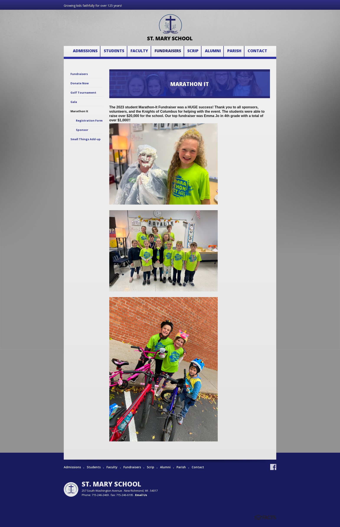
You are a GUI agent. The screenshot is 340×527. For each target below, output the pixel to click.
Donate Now (79, 83)
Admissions (85, 51)
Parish (234, 51)
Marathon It (79, 111)
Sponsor (82, 130)
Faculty (139, 51)
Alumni (213, 51)
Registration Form (89, 120)
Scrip (192, 51)
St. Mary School (111, 484)
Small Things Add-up (85, 139)
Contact (257, 51)
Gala (73, 102)
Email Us (141, 495)
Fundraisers (168, 51)
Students (114, 51)
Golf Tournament (83, 92)
